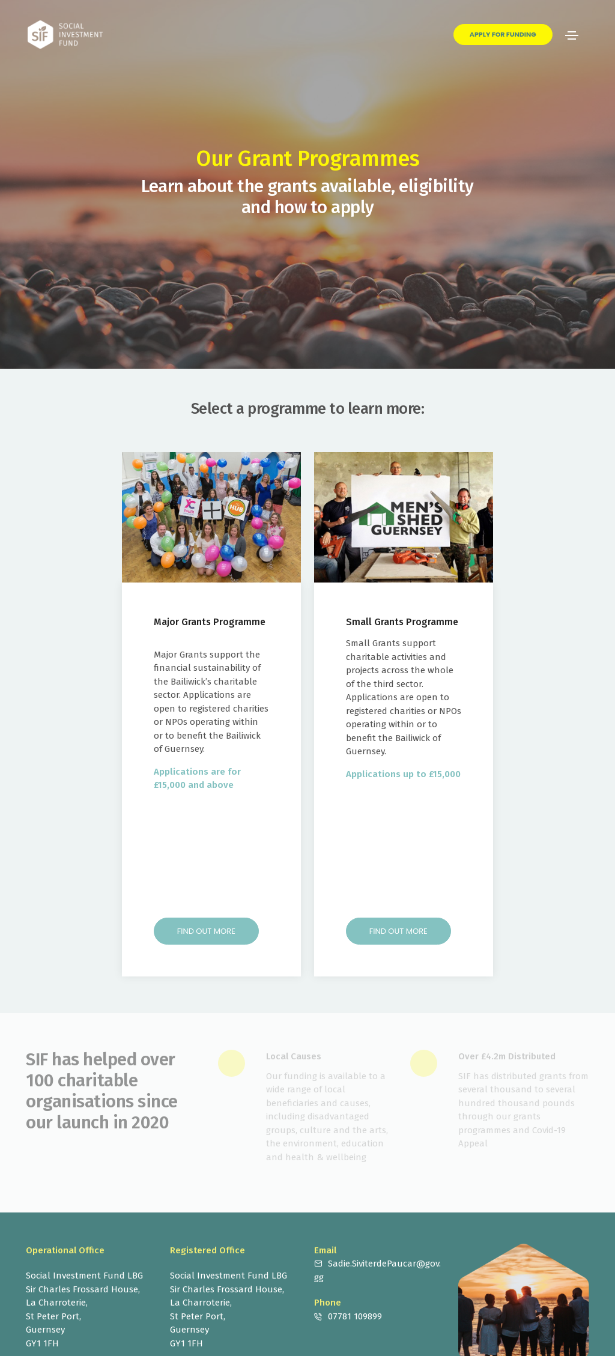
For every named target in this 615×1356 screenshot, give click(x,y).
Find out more (206, 931)
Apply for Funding (503, 34)
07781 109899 (355, 1316)
